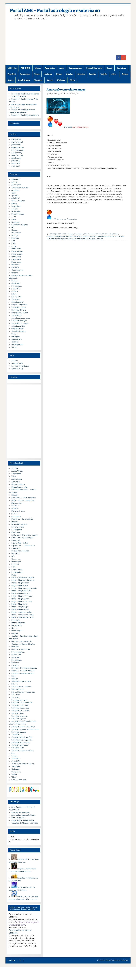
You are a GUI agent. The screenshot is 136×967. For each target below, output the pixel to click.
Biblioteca (15, 506)
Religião (103, 74)
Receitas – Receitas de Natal (22, 671)
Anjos (61, 68)
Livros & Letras (17, 570)
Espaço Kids (16, 540)
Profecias (15, 663)
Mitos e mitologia (18, 623)
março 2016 (16, 139)
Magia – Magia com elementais (23, 588)
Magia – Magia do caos (20, 593)
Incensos (15, 238)
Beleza (14, 203)
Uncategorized (17, 345)
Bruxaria (14, 508)
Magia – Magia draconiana (21, 596)
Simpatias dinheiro (18, 310)
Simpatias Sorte (17, 748)
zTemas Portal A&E (18, 780)
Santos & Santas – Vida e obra (23, 692)
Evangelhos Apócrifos (20, 551)
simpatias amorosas (95, 239)
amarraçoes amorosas (92, 234)
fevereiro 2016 (17, 142)
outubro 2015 (16, 153)
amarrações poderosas (98, 236)
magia (13, 246)
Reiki (13, 676)
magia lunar (16, 259)
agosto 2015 (16, 158)
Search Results (24, 80)
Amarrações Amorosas (20, 812)
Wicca (72, 80)
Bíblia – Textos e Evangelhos (22, 500)
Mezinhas (48, 74)
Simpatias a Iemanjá (19, 700)
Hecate (14, 230)
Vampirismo (16, 772)
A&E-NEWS (25, 68)
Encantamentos (17, 214)
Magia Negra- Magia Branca (22, 820)
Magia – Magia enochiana (21, 601)
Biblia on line (16, 503)
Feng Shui (12, 74)
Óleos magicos (17, 270)
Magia (36, 74)
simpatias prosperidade (20, 318)
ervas (13, 217)
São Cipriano (16, 297)
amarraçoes (78, 234)
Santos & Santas (17, 689)
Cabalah (14, 514)
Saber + (114, 74)
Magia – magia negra (19, 607)
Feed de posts (17, 363)
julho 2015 (15, 161)
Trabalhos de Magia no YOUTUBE (24, 823)
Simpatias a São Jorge (20, 708)
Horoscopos (25, 74)
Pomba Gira (16, 655)
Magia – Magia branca (20, 583)
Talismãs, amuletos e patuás (22, 764)
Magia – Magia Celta (19, 585)
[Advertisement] (68, 37)
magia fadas (16, 257)
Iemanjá (14, 235)
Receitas (92, 74)
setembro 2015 (17, 155)
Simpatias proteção (19, 321)
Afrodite (14, 182)
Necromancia (16, 625)
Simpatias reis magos (19, 323)
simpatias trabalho (18, 331)
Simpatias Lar (16, 734)
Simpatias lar (16, 315)
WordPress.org (17, 369)
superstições (16, 339)
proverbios (15, 289)
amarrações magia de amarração (76, 236)
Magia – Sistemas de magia (22, 617)
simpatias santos (18, 326)
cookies (14, 209)
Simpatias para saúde (19, 745)
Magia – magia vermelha (21, 612)
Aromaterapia (16, 479)
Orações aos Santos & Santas (23, 644)
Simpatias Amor (17, 713)
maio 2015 (15, 166)
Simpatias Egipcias (18, 732)
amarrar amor (113, 236)
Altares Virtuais (17, 471)
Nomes (59, 74)
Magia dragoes (17, 251)
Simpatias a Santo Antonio (21, 703)
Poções (14, 281)
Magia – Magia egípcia (20, 599)
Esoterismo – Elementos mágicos (24, 535)
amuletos (15, 190)
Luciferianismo (17, 572)
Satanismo (15, 695)
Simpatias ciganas (18, 719)
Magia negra (16, 262)
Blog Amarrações (18, 818)
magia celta (16, 249)
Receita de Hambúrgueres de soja (25, 115)
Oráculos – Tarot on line (20, 649)
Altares (38, 68)
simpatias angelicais (19, 305)
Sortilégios (15, 759)
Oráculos (81, 74)
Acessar (14, 361)
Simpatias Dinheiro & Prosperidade (25, 729)
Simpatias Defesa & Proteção (23, 727)
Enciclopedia (16, 530)
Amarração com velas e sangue (61, 234)
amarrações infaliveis (54, 236)
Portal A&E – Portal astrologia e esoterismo (55, 10)
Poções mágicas (17, 652)
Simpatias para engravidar (21, 740)
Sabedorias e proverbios (21, 681)
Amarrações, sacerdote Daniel (23, 815)
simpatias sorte (17, 329)
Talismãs (14, 342)
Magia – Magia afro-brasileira (22, 580)
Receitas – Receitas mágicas (22, 673)
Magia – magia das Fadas (21, 591)
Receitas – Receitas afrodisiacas (24, 668)
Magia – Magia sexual (20, 609)
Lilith (13, 243)
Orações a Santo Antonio (21, 641)
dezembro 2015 (17, 147)
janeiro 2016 (16, 145)
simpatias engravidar (19, 313)
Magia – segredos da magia (22, 615)
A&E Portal (12, 68)
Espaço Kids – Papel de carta (23, 546)
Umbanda (61, 80)
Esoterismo (121, 68)
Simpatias (38, 80)
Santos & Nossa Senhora (21, 687)
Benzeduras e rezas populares (23, 498)
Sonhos (50, 80)
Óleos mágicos (17, 631)
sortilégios (15, 337)
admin (62, 93)
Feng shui (15, 222)
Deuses (109, 68)
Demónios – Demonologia (22, 519)
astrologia (15, 198)
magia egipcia (16, 254)
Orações (69, 74)
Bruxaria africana (18, 511)
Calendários (16, 516)
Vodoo (14, 774)
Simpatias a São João (19, 705)
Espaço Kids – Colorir (19, 543)
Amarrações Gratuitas (20, 187)
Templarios (15, 766)
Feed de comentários (20, 366)
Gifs (12, 227)
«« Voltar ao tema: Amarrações (64, 219)
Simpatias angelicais (19, 716)
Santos (10, 80)
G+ (20, 960)
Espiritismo (15, 548)
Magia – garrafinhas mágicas (22, 577)
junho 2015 (15, 163)
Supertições (16, 761)
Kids (13, 241)
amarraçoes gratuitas (110, 234)
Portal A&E (15, 283)
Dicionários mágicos (19, 524)
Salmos (125, 74)
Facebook (11, 960)
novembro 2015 (17, 150)
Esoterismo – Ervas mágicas (22, 538)
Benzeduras (16, 206)
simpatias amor (81, 239)
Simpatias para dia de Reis (21, 737)
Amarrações (50, 68)
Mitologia (15, 267)
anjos (13, 193)
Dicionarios (15, 211)
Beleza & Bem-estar (94, 68)
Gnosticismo (16, 559)
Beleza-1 (14, 495)
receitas (14, 291)
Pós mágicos (16, 286)
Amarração (67, 127)
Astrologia (15, 482)
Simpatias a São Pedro (20, 711)
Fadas (13, 219)
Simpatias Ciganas (18, 307)
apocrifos (15, 196)
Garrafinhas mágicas (19, 225)
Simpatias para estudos (20, 743)
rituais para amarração (65, 239)
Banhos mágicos (75, 68)
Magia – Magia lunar (19, 604)
